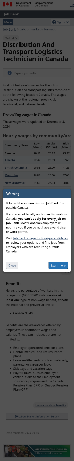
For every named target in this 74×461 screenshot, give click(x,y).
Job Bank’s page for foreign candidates (40, 238)
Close (12, 265)
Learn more (58, 265)
